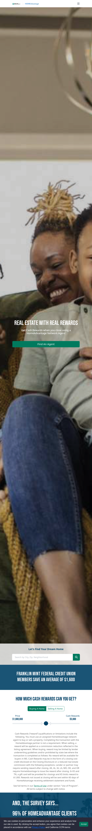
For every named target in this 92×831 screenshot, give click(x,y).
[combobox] (42, 657)
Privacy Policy (38, 827)
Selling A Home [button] (55, 708)
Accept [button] (84, 824)
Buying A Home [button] (36, 708)
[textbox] (42, 657)
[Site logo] (25, 3)
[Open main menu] (78, 3)
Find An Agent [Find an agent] (46, 344)
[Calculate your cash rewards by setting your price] (46, 723)
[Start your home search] (76, 657)
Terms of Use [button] (40, 785)
